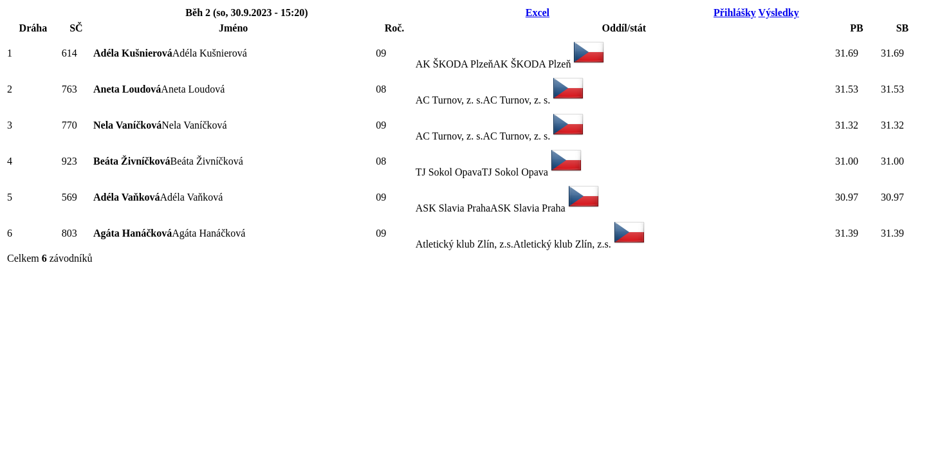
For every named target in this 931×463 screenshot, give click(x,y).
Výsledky (779, 12)
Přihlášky (735, 12)
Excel (537, 12)
